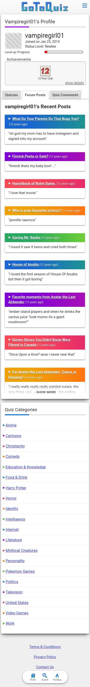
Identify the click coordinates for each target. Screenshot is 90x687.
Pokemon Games (20, 571)
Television (14, 592)
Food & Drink (16, 477)
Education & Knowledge (26, 467)
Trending (57, 677)
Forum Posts (35, 95)
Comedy (13, 456)
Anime (11, 425)
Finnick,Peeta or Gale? (30, 156)
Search (45, 677)
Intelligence (15, 519)
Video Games (17, 613)
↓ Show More (45, 392)
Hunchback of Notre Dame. (34, 183)
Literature (14, 540)
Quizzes (11, 95)
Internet (12, 529)
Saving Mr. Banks (26, 237)
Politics (12, 582)
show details (74, 83)
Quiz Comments (67, 94)
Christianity (15, 446)
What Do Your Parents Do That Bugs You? (45, 119)
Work (10, 623)
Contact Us (45, 667)
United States (17, 602)
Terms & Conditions (45, 647)
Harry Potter (16, 488)
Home (33, 677)
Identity (12, 508)
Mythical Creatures (21, 550)
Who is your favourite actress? (36, 210)
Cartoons (13, 436)
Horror (11, 498)
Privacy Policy (45, 657)
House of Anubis (25, 264)
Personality (15, 561)
